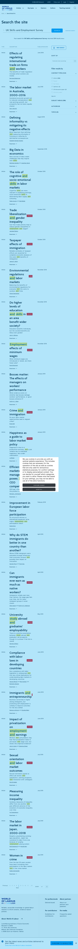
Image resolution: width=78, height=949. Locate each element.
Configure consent (39, 485)
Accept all (39, 489)
